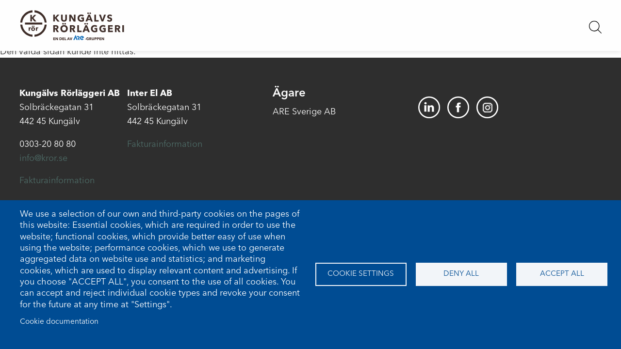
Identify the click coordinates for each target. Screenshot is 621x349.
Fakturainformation (57, 180)
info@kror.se (43, 158)
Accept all (562, 274)
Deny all (461, 274)
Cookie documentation (59, 322)
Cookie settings (360, 274)
